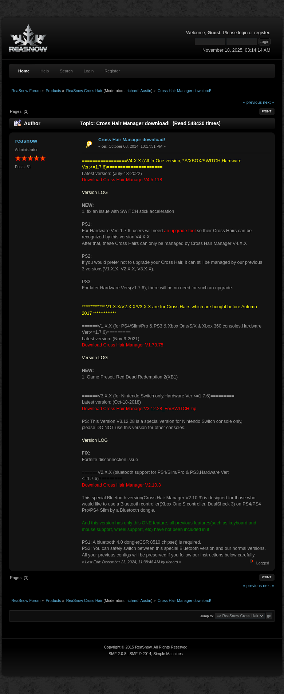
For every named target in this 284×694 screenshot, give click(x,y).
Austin (145, 90)
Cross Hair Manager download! (131, 139)
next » (268, 102)
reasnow (26, 141)
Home (23, 71)
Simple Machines (168, 653)
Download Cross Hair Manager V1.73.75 (122, 345)
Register (112, 71)
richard (133, 90)
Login (89, 71)
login (243, 32)
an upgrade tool (180, 230)
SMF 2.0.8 (117, 653)
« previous (252, 102)
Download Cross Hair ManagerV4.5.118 (122, 179)
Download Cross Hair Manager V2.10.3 (121, 485)
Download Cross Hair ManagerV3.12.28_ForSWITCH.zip (139, 408)
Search (66, 71)
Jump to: (207, 616)
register (261, 32)
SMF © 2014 (140, 653)
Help (44, 71)
